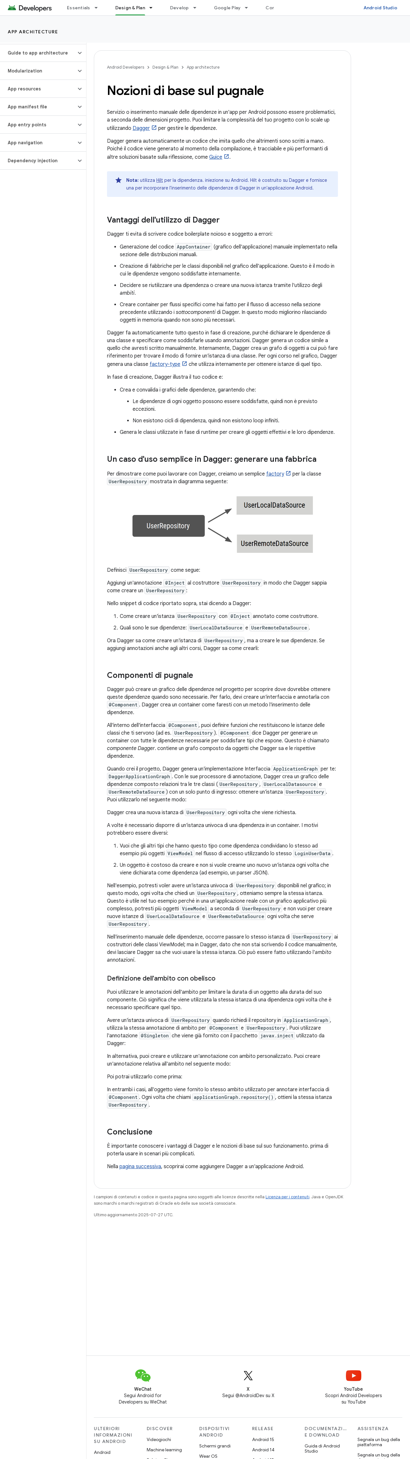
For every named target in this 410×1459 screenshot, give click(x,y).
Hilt (159, 180)
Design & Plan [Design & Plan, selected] (130, 8)
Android (102, 1452)
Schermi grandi (215, 1446)
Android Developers (125, 67)
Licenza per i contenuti (287, 1197)
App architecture (33, 32)
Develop (179, 8)
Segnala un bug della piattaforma (378, 1442)
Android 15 (263, 1439)
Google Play (227, 8)
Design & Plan (165, 67)
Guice (215, 157)
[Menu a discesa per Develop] (197, 7)
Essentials (78, 8)
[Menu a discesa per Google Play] (249, 7)
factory (275, 474)
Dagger (141, 128)
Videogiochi (159, 1439)
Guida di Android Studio (322, 1448)
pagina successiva (140, 1166)
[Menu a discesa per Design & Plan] (153, 7)
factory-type (165, 364)
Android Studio (381, 8)
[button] (38, 53)
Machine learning (164, 1450)
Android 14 (263, 1450)
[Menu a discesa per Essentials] (99, 7)
